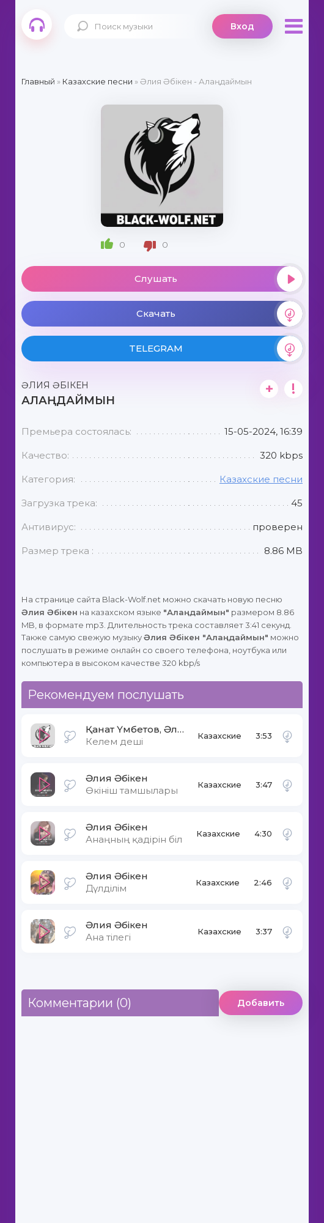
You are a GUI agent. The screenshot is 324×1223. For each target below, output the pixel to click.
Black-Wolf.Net (36, 24)
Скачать (219, 314)
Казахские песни (261, 479)
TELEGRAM (216, 348)
